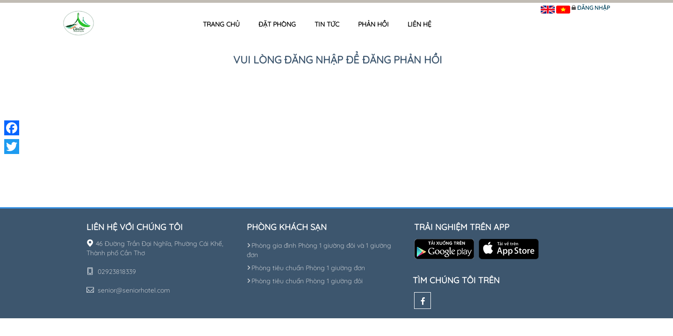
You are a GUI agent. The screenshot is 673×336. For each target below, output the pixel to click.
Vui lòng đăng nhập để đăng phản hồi (337, 59)
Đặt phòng (277, 24)
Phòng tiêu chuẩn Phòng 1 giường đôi (305, 281)
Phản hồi (373, 24)
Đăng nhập (593, 7)
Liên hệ (419, 24)
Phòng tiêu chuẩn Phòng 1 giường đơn (306, 268)
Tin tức (327, 24)
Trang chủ (221, 24)
